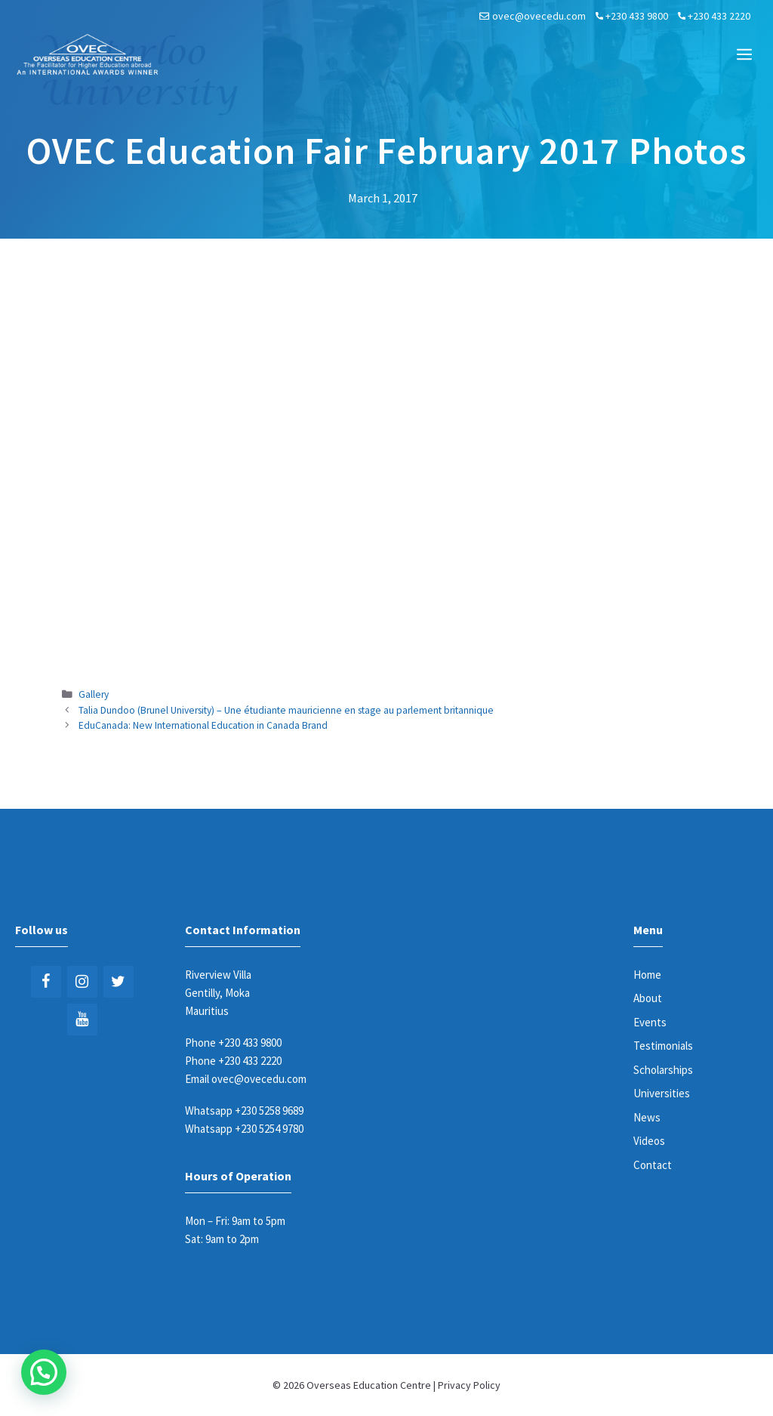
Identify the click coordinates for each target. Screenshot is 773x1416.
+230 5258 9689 (269, 1110)
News (647, 1117)
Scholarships (663, 1070)
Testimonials (663, 1045)
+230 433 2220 (719, 16)
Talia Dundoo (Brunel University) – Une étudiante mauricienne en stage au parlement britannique (286, 710)
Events (650, 1022)
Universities (661, 1093)
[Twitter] (118, 982)
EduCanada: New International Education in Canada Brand (203, 725)
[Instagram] (82, 982)
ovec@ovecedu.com (539, 16)
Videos (649, 1141)
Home (647, 974)
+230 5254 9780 (269, 1128)
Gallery (94, 694)
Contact (652, 1165)
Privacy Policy (469, 1385)
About (647, 998)
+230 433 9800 (636, 16)
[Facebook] (46, 982)
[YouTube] (82, 1019)
